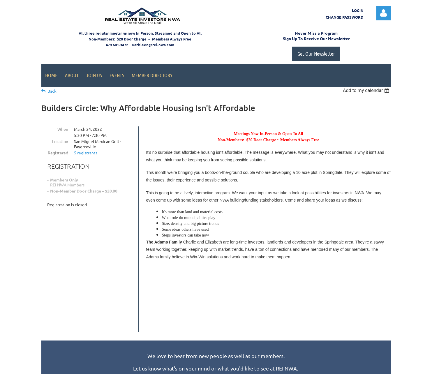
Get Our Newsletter (316, 53)
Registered (58, 152)
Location (60, 141)
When (62, 129)
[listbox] (367, 90)
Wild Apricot (321, 367)
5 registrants (85, 152)
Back (52, 91)
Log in (383, 13)
